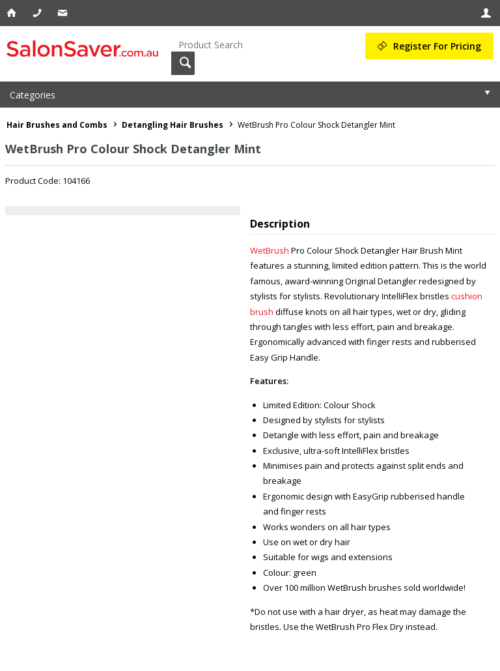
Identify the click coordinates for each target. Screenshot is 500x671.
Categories (32, 95)
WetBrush (269, 250)
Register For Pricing (437, 46)
